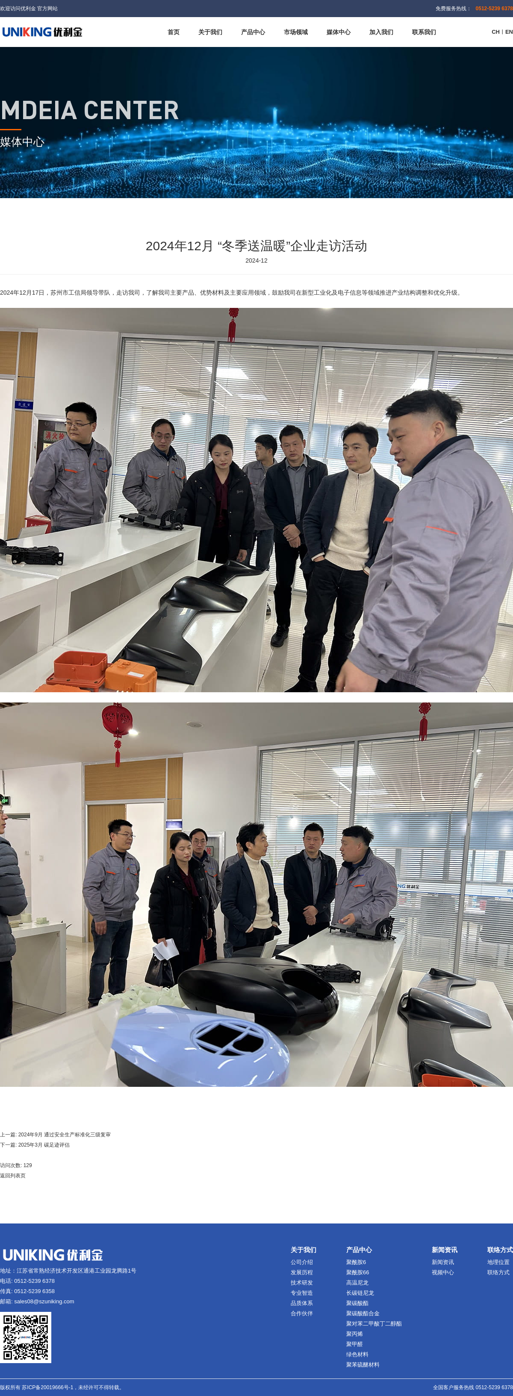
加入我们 (381, 32)
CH (496, 32)
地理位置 (498, 1262)
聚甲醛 (354, 1344)
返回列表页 (13, 1176)
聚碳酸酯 (357, 1303)
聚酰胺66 (357, 1272)
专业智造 (302, 1293)
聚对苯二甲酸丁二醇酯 (374, 1323)
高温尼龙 (357, 1282)
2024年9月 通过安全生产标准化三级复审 (64, 1135)
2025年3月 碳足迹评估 (44, 1145)
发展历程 (302, 1272)
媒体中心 (339, 32)
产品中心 (253, 32)
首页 (174, 32)
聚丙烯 (354, 1334)
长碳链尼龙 (360, 1293)
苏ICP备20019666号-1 (47, 1387)
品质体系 (302, 1303)
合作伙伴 (302, 1313)
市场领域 (296, 32)
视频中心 (443, 1272)
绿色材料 (357, 1354)
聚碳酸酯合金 (363, 1313)
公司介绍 (302, 1262)
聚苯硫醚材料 (363, 1364)
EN (509, 32)
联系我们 (424, 32)
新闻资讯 (443, 1262)
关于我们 (210, 32)
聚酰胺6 (356, 1262)
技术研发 (302, 1282)
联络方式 (498, 1272)
